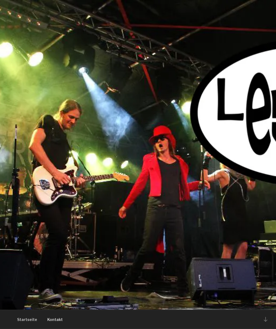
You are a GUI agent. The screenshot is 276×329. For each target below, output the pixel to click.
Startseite (27, 319)
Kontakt (55, 319)
